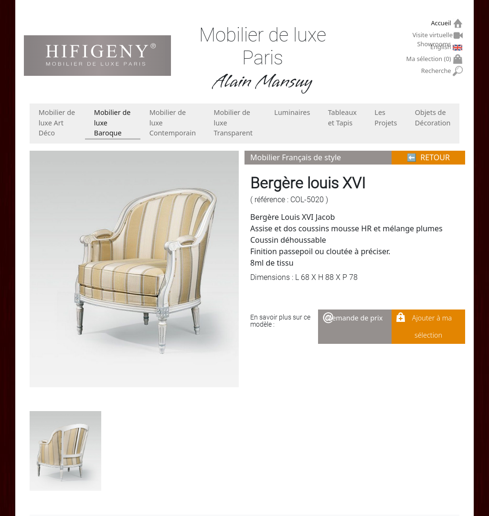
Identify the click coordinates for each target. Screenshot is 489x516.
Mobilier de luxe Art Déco (57, 122)
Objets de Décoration (432, 117)
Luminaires (292, 112)
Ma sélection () (430, 59)
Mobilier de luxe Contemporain (172, 122)
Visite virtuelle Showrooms (433, 36)
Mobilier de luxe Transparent (233, 122)
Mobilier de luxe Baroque (112, 122)
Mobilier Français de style (295, 157)
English (441, 46)
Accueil (442, 23)
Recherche (437, 71)
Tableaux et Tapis (342, 117)
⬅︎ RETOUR (428, 157)
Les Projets (385, 117)
